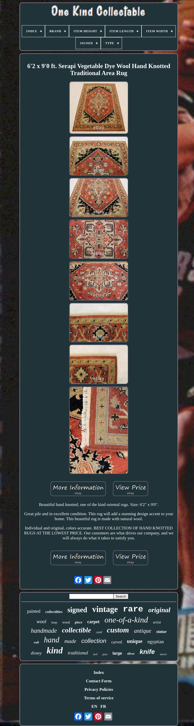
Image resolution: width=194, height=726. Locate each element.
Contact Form (99, 681)
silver (130, 653)
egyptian (156, 641)
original (159, 610)
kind (55, 650)
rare (133, 609)
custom (118, 630)
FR (103, 706)
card (99, 632)
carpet (93, 621)
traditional (78, 652)
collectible (76, 630)
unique (134, 641)
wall (36, 642)
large (117, 653)
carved (116, 642)
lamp (54, 622)
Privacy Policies (98, 689)
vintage (105, 609)
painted (33, 611)
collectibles (53, 612)
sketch (163, 654)
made (70, 641)
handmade (44, 630)
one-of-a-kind (126, 619)
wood (66, 622)
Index (99, 672)
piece (78, 622)
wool (41, 621)
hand (51, 639)
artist (157, 622)
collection (93, 640)
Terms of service (99, 698)
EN (94, 706)
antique (142, 631)
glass (105, 654)
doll (95, 654)
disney (36, 653)
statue (161, 631)
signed (77, 610)
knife (147, 651)
